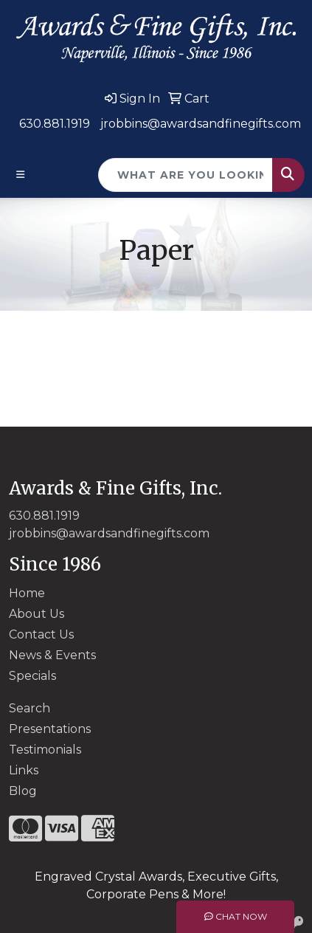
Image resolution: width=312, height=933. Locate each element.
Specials (32, 676)
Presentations (50, 729)
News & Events (52, 655)
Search (29, 708)
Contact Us (41, 634)
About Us (36, 614)
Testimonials (45, 750)
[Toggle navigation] (20, 174)
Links (23, 770)
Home (27, 593)
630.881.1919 (54, 124)
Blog (23, 791)
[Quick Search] (185, 175)
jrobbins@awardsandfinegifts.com (200, 124)
